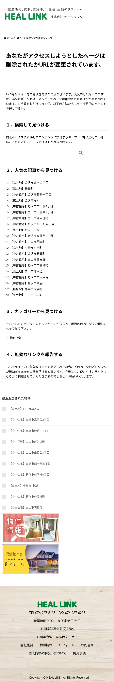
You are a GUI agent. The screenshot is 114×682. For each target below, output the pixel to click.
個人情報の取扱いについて (47, 653)
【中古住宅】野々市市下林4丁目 (31, 206)
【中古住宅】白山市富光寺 (27, 259)
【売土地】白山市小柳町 (26, 295)
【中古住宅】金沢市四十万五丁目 (32, 224)
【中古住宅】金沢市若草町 (27, 253)
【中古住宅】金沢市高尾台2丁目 (31, 236)
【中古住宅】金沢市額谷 (26, 283)
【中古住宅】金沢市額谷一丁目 (30, 194)
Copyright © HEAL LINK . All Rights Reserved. (59, 677)
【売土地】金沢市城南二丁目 (29, 182)
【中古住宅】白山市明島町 (27, 241)
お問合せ (87, 645)
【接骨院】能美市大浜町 (26, 289)
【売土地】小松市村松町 (26, 247)
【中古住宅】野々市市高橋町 (29, 265)
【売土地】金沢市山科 (25, 230)
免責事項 (79, 653)
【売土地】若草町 (22, 188)
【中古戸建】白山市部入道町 (29, 218)
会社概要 (26, 645)
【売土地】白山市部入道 (26, 271)
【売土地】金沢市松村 (25, 200)
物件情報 (16, 338)
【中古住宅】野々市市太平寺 (29, 277)
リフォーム (66, 645)
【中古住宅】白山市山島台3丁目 (31, 212)
